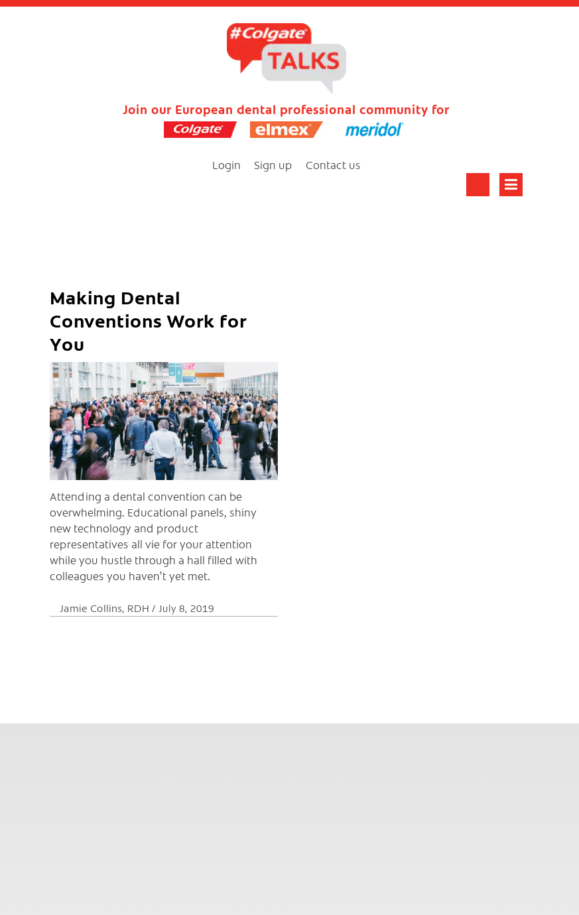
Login (226, 164)
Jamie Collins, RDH (106, 608)
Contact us (333, 164)
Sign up (273, 164)
